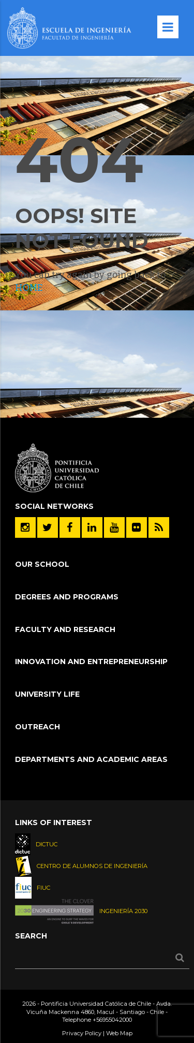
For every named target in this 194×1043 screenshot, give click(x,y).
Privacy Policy (81, 1033)
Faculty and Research (65, 629)
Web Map (119, 1033)
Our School (42, 564)
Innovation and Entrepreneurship (91, 661)
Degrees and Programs (66, 596)
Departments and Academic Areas (91, 759)
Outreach (37, 726)
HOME (29, 287)
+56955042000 (112, 1019)
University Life (47, 694)
